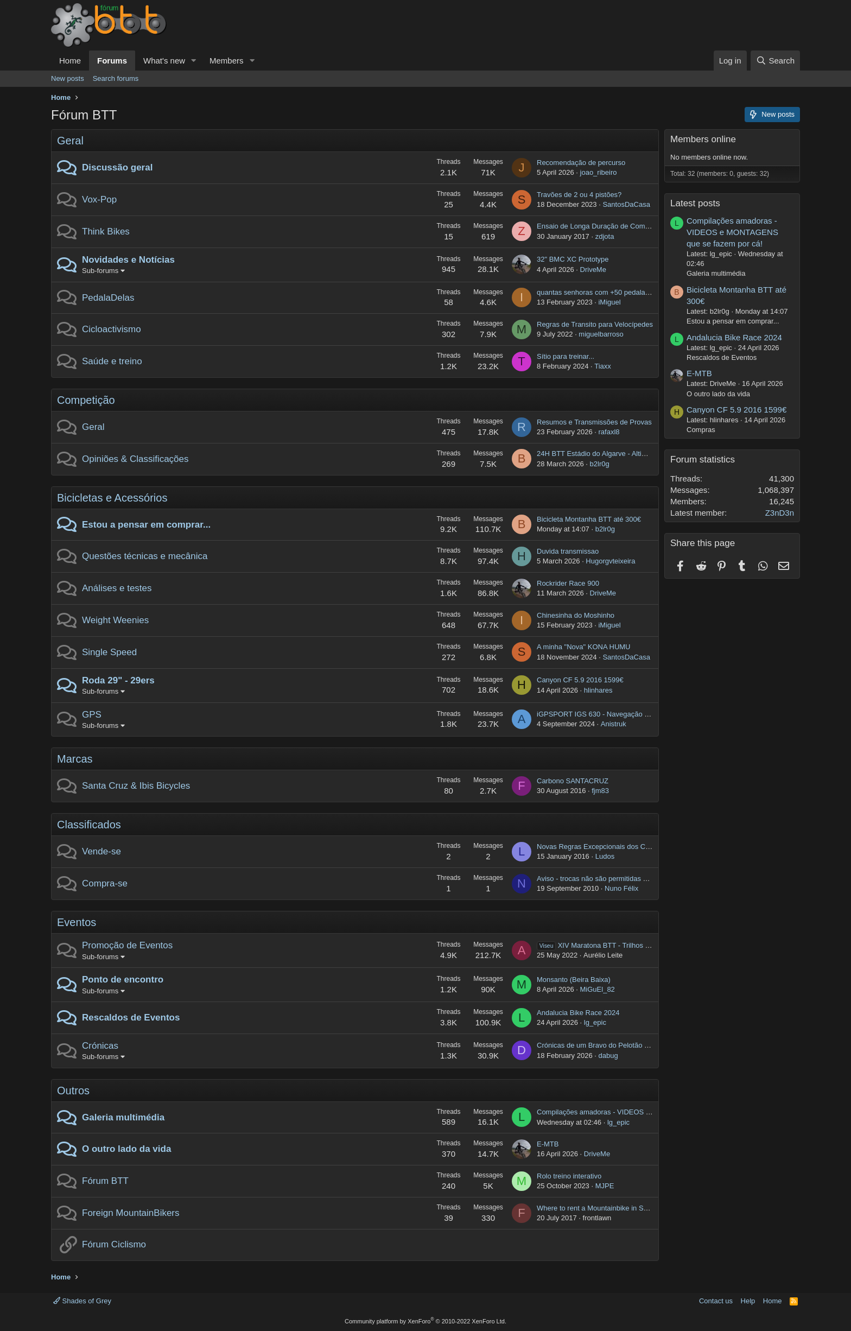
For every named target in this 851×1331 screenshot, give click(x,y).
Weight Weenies (115, 620)
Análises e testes (117, 588)
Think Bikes (106, 231)
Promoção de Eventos (127, 945)
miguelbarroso (601, 334)
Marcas (75, 759)
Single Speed (109, 652)
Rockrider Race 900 (568, 583)
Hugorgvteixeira (610, 561)
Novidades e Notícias (128, 260)
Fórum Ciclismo (114, 1244)
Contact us (716, 1301)
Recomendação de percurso (581, 163)
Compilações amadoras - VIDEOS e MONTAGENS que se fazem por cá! (651, 1112)
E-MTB (547, 1144)
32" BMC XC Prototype (573, 259)
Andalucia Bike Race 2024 (578, 1013)
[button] (193, 60)
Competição (86, 400)
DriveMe (593, 269)
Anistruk (613, 724)
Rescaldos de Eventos (131, 1017)
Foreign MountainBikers (131, 1213)
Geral (70, 141)
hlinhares (598, 690)
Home (70, 60)
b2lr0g (599, 464)
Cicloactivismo (111, 329)
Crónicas (100, 1046)
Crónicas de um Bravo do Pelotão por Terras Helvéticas (623, 1045)
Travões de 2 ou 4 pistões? (579, 195)
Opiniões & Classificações (135, 459)
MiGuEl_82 (597, 989)
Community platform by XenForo (425, 1321)
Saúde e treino (112, 361)
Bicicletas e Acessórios (112, 498)
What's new (164, 60)
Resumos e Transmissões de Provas (594, 422)
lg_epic (595, 1022)
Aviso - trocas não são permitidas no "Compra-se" (615, 878)
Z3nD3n (779, 512)
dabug (608, 1055)
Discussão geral (117, 167)
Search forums (116, 78)
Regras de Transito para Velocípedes (595, 324)
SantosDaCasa (626, 204)
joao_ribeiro (598, 172)
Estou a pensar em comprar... (146, 524)
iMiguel (609, 302)
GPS (91, 714)
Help (748, 1301)
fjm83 (600, 791)
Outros (73, 1091)
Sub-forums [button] (100, 271)
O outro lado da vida (126, 1149)
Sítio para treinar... (565, 356)
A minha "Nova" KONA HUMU (584, 647)
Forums (112, 60)
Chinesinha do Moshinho (575, 615)
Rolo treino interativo (569, 1176)
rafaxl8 (608, 432)
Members (226, 60)
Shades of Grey (82, 1301)
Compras (701, 430)
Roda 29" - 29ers (118, 680)
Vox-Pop (99, 199)
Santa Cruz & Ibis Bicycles (136, 786)
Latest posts (695, 203)
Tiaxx (602, 366)
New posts (67, 78)
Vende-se (101, 851)
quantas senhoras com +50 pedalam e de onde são (617, 292)
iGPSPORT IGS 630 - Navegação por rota (603, 714)
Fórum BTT (105, 1181)
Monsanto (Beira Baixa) (574, 979)
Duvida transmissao (568, 551)
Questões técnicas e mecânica (145, 556)
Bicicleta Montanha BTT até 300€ (589, 519)
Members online (703, 139)
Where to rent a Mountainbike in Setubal (600, 1208)
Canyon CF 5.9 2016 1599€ (580, 680)
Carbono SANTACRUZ (572, 781)
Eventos (76, 922)
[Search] (775, 60)
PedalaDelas (108, 298)
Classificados (89, 825)
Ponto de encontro (122, 979)
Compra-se (105, 883)
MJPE (604, 1186)
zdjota (604, 236)
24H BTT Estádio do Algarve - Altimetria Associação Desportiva (635, 453)
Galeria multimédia (123, 1117)
